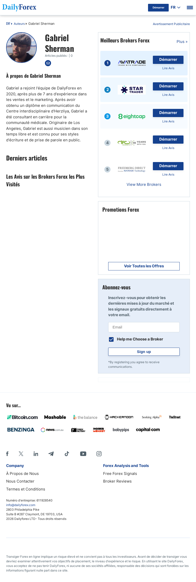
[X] (21, 453)
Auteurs (19, 24)
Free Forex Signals (120, 473)
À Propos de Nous (22, 473)
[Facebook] (7, 453)
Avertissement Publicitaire (171, 24)
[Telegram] (51, 453)
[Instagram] (99, 453)
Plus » (182, 41)
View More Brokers (144, 184)
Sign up (144, 351)
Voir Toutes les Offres (144, 266)
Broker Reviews (117, 481)
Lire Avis (168, 68)
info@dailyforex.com (20, 505)
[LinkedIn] (35, 453)
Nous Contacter (20, 481)
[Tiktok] (67, 454)
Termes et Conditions (25, 489)
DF (8, 24)
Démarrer (168, 59)
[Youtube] (83, 453)
